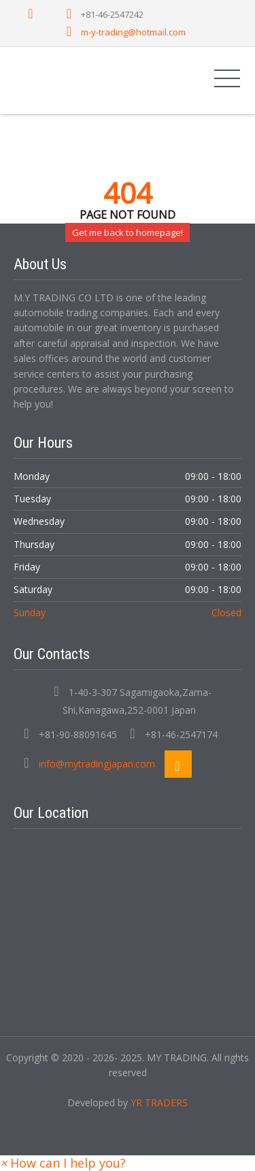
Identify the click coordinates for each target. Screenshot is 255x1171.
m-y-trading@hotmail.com (133, 32)
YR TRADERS (159, 1102)
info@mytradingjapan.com (97, 763)
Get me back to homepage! (127, 232)
